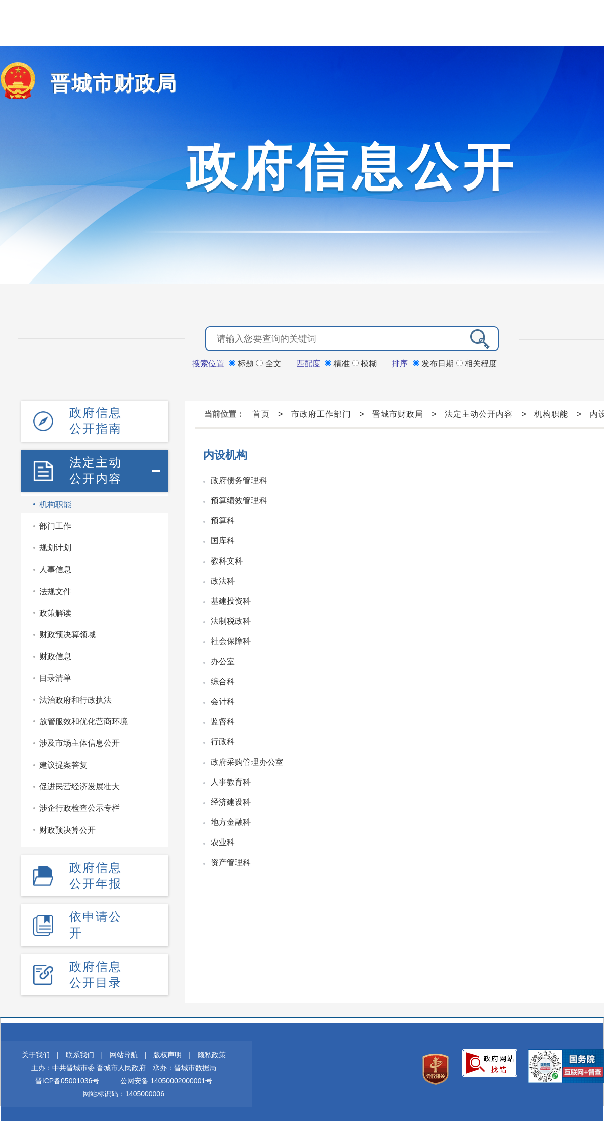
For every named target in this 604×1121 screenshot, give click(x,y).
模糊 (364, 362)
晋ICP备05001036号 (67, 1077)
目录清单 (55, 676)
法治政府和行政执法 (75, 697)
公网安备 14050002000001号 (166, 1077)
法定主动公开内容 (95, 468)
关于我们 (36, 1051)
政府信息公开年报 (95, 872)
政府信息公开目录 (95, 970)
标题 (242, 362)
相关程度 (476, 362)
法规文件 (55, 589)
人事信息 (55, 567)
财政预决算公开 (67, 827)
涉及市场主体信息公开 (79, 740)
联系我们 (80, 1051)
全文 (268, 362)
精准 (338, 362)
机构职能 (55, 502)
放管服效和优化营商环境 (83, 719)
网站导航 (124, 1051)
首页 (261, 413)
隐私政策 (212, 1051)
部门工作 (55, 523)
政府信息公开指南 (95, 419)
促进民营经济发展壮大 (79, 784)
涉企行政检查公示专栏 (79, 806)
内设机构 (225, 454)
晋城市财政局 (107, 83)
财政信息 (55, 653)
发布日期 (434, 362)
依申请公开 (95, 921)
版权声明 (167, 1051)
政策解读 (55, 610)
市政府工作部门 (321, 413)
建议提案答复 (63, 762)
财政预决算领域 (67, 632)
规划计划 (55, 545)
